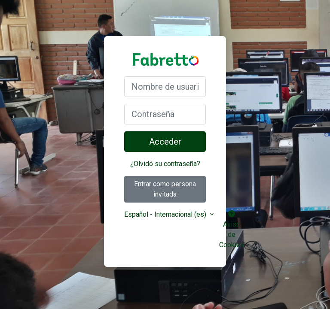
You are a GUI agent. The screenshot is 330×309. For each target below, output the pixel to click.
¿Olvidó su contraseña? (165, 164)
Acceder (165, 141)
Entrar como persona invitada (165, 189)
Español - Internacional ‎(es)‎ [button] (166, 214)
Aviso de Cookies (231, 229)
